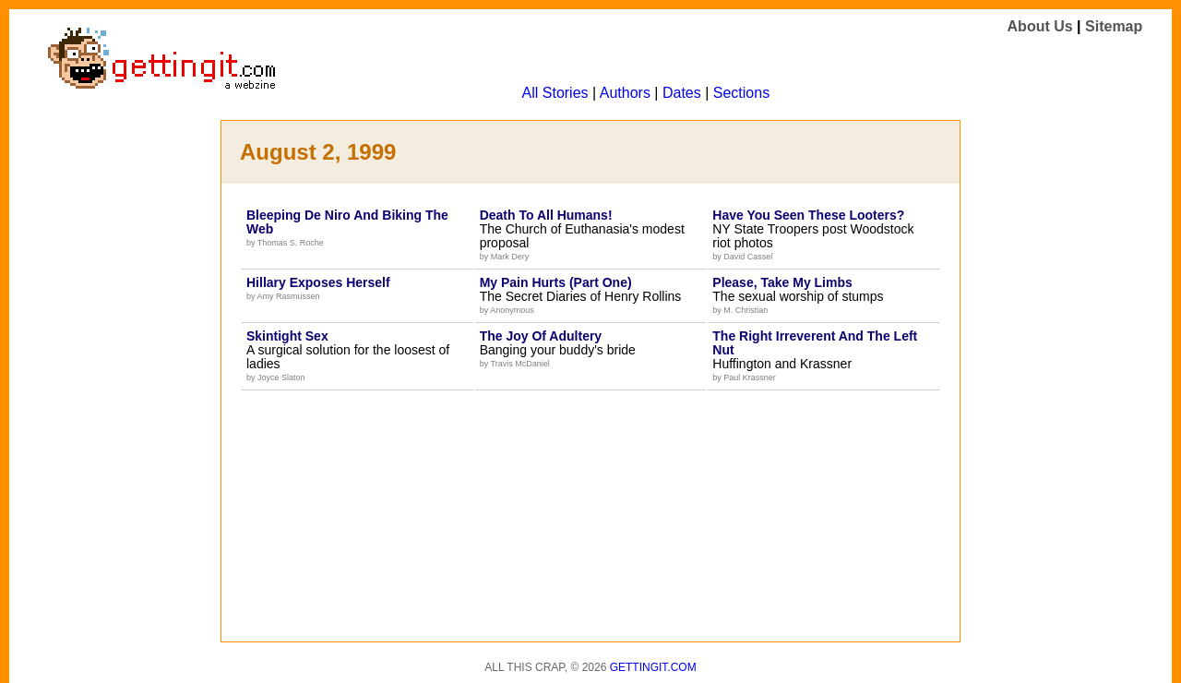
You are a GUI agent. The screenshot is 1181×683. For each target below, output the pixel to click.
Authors (625, 93)
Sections (741, 93)
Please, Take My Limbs (782, 282)
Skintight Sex (287, 336)
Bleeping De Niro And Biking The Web (347, 222)
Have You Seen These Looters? (808, 215)
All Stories (555, 93)
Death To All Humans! (546, 215)
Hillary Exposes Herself (318, 282)
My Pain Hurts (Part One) (556, 282)
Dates (681, 93)
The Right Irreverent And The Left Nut (814, 343)
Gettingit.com (653, 667)
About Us (1040, 26)
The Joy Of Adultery (541, 336)
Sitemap (1113, 26)
